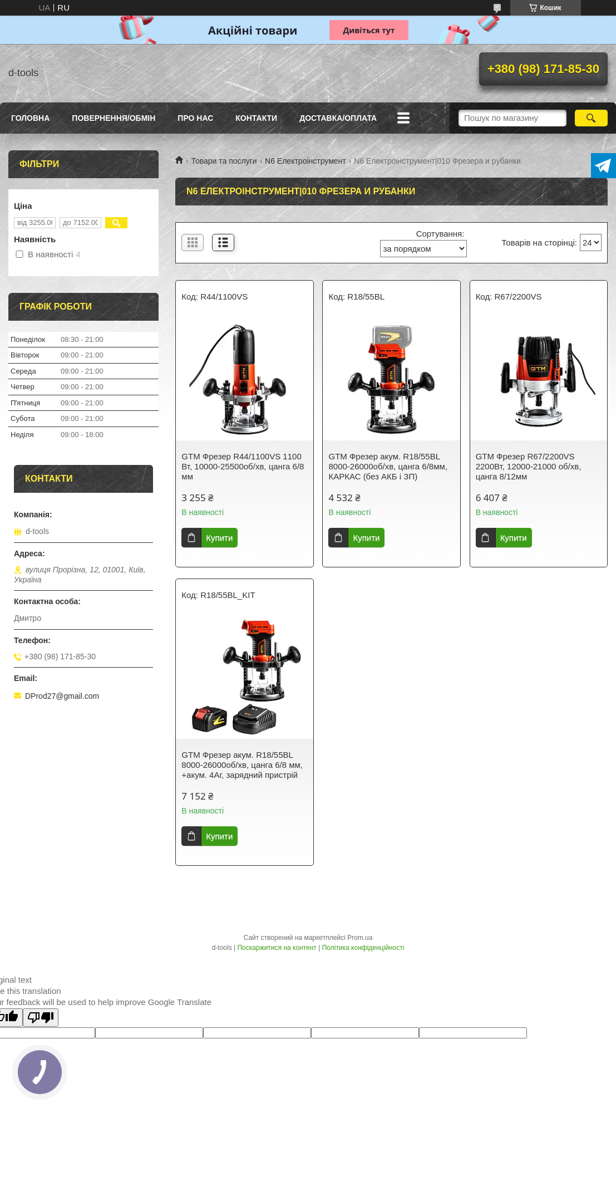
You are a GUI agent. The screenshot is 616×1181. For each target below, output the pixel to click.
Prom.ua (359, 938)
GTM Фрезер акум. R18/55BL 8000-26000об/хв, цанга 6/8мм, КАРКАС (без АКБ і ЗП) (387, 466)
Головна (30, 118)
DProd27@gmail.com (62, 696)
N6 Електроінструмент (305, 160)
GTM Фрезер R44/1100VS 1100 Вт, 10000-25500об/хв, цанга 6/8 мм (242, 466)
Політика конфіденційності (363, 948)
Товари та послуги (224, 160)
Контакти (256, 118)
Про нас (195, 118)
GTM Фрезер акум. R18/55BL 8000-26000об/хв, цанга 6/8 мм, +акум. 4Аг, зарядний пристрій (242, 765)
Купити (219, 537)
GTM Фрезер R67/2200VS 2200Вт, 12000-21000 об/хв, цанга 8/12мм (528, 466)
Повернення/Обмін (113, 118)
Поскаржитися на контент (276, 948)
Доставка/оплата (338, 118)
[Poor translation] (40, 1017)
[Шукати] (591, 118)
